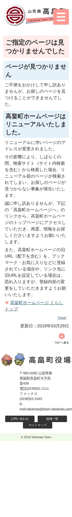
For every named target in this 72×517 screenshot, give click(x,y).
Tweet (62, 318)
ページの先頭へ (62, 338)
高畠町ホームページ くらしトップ (34, 305)
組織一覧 (52, 418)
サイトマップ (38, 425)
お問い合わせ (20, 418)
